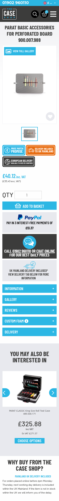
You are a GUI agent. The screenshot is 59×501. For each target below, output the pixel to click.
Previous (6, 392)
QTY (7, 194)
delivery (11, 332)
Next (53, 392)
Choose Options (29, 440)
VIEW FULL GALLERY (23, 51)
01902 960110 (15, 2)
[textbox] (50, 3)
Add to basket (33, 206)
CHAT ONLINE (45, 251)
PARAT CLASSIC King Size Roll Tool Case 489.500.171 (29, 412)
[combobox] (50, 3)
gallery (11, 299)
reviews (11, 310)
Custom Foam (16, 321)
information (14, 288)
